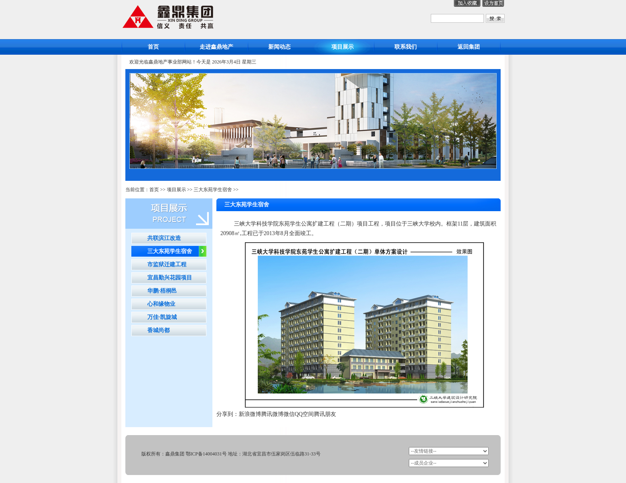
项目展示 (342, 47)
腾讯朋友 (325, 414)
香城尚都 (158, 330)
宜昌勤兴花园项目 (169, 278)
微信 (289, 414)
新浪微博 (250, 414)
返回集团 (469, 47)
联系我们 (405, 47)
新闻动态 (279, 47)
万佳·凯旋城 (162, 317)
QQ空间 (304, 414)
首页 (153, 47)
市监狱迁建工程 (166, 264)
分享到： (227, 414)
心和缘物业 (161, 304)
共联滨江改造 (164, 238)
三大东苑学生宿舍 (213, 189)
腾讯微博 (272, 414)
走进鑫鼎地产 (216, 47)
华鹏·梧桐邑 (162, 291)
